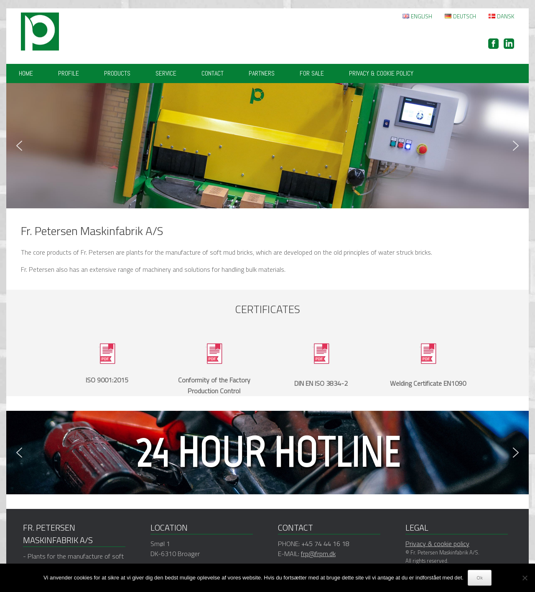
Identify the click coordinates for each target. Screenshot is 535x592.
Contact (212, 73)
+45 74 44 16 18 (325, 544)
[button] (19, 145)
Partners (262, 73)
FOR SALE (312, 73)
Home (26, 73)
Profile (68, 73)
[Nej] (524, 578)
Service (165, 73)
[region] (267, 145)
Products (117, 73)
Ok (479, 578)
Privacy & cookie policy (381, 73)
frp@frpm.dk (318, 554)
